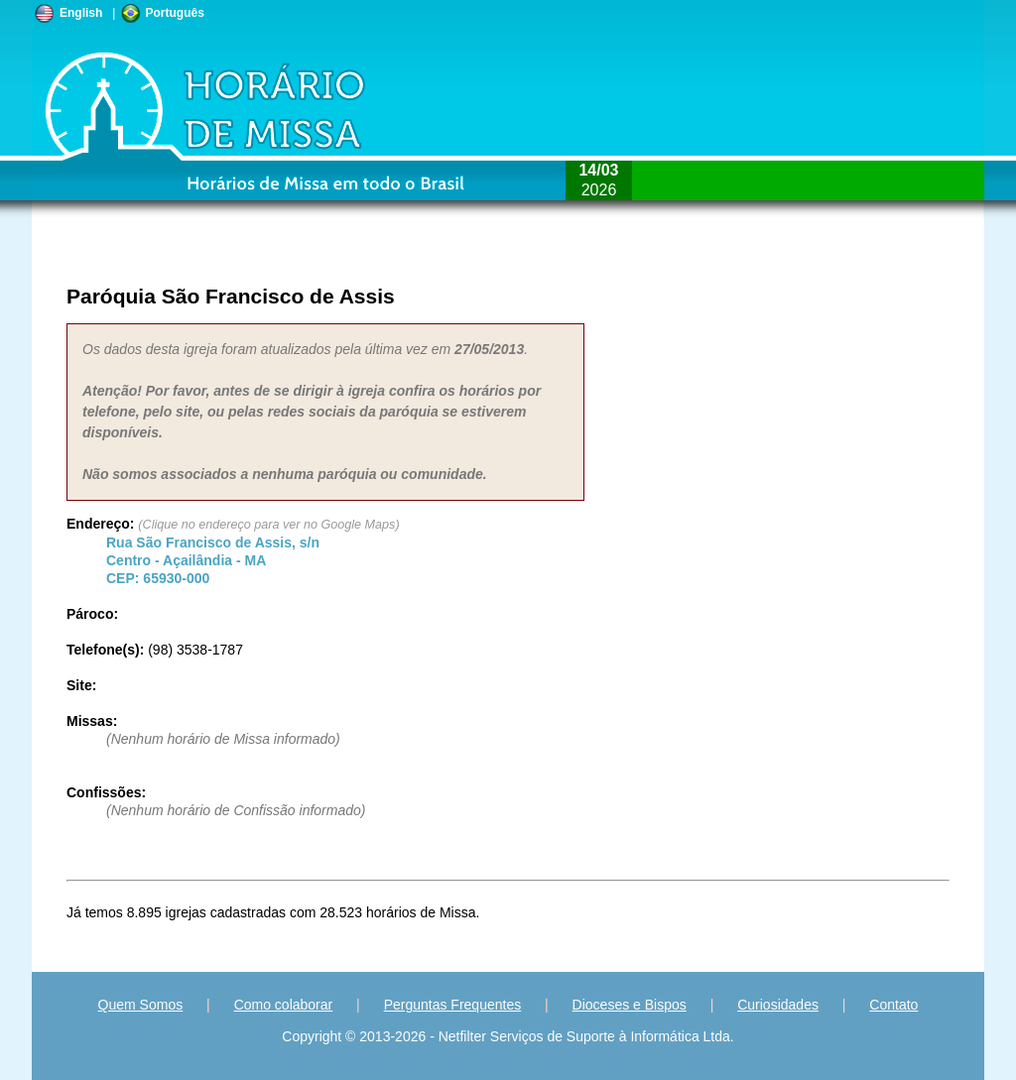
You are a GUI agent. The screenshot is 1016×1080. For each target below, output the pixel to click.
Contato (893, 1005)
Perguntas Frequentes (453, 1005)
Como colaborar (283, 1005)
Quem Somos (141, 1005)
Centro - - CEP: (212, 560)
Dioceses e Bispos (629, 1005)
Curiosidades (778, 1005)
